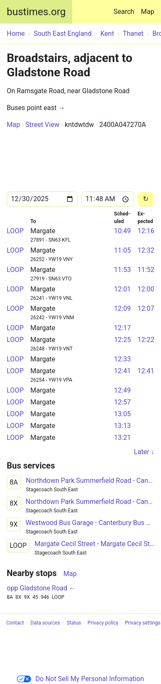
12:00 (145, 289)
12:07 (145, 308)
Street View (42, 125)
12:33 (122, 359)
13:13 (122, 426)
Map (147, 12)
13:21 (122, 438)
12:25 (122, 340)
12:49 (122, 390)
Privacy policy (102, 623)
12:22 (145, 340)
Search (125, 8)
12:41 (122, 371)
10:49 (122, 231)
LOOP (15, 231)
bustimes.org (36, 12)
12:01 (122, 289)
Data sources (45, 623)
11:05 (122, 250)
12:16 (145, 231)
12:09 (122, 308)
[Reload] (145, 199)
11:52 (145, 270)
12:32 (145, 250)
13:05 (122, 414)
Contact (15, 623)
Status (73, 623)
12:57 (122, 402)
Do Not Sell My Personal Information (80, 679)
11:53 (122, 270)
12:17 (122, 328)
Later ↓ (144, 452)
